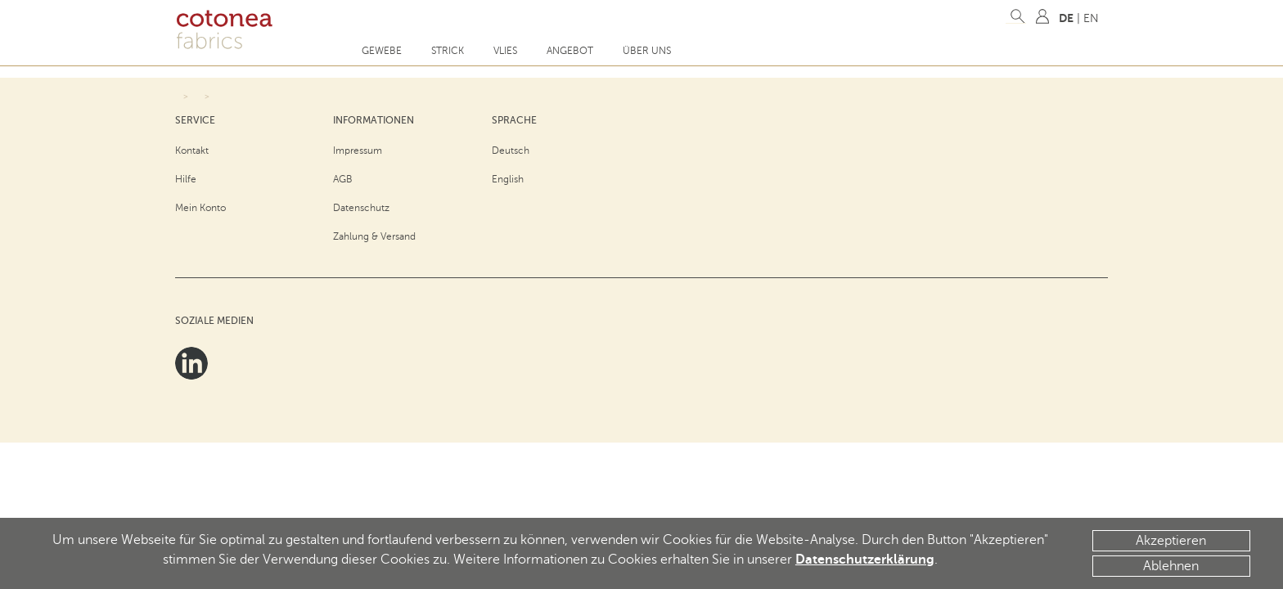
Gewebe (382, 50)
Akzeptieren (1171, 540)
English (508, 179)
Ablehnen (1171, 566)
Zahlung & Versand (374, 236)
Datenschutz (361, 208)
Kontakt (192, 150)
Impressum (357, 150)
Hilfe (185, 179)
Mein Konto (200, 208)
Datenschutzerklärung (864, 559)
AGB (343, 179)
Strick (447, 50)
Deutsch (510, 150)
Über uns (647, 50)
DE (1066, 18)
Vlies (505, 50)
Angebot (570, 50)
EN (1091, 18)
